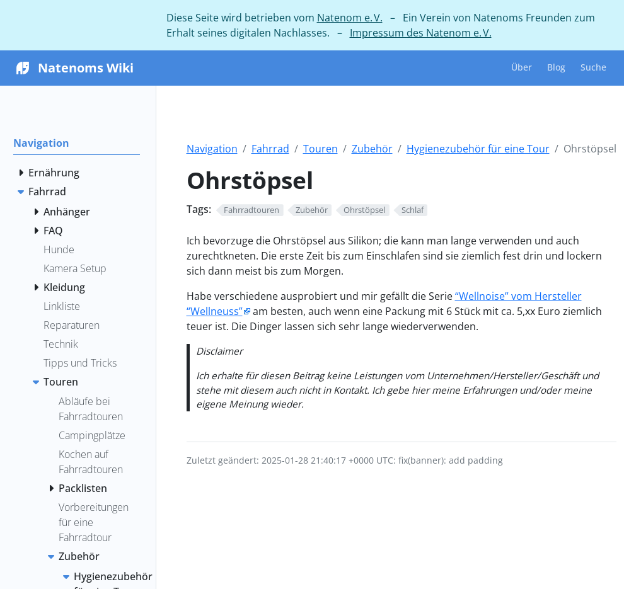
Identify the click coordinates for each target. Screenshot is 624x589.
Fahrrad (270, 149)
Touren (320, 149)
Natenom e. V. (350, 18)
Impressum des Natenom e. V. (421, 33)
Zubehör (372, 149)
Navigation (212, 149)
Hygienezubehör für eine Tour (478, 149)
